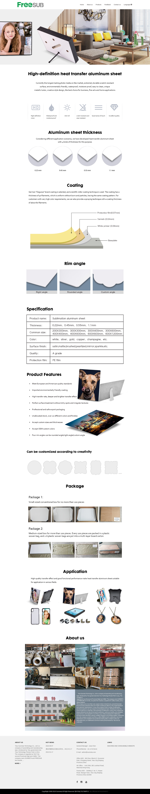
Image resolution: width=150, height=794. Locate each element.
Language (128, 4)
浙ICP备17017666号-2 (82, 791)
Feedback (107, 4)
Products (98, 4)
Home (82, 4)
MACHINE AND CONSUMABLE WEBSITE (121, 746)
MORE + (18, 763)
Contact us (117, 4)
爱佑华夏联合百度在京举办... (55, 749)
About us (90, 4)
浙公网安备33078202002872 (99, 791)
